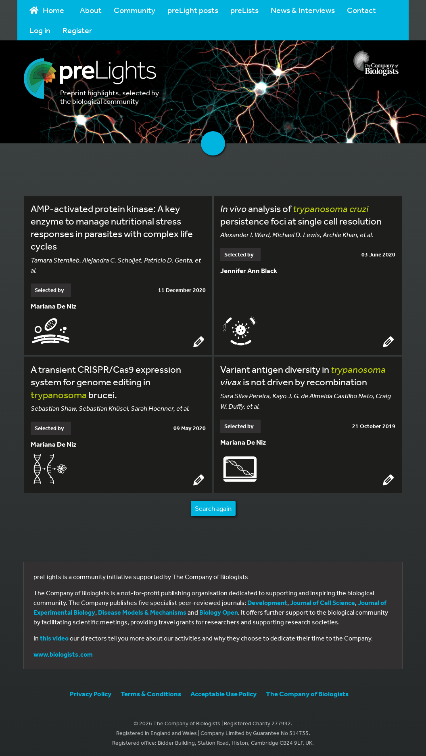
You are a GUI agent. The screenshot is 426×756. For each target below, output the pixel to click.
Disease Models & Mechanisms (142, 611)
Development (267, 601)
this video (54, 637)
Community (134, 10)
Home (46, 10)
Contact (361, 10)
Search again (213, 506)
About (91, 10)
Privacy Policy (90, 692)
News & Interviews (303, 10)
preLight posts (192, 10)
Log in (39, 30)
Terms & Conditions (151, 692)
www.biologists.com (63, 653)
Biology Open (218, 611)
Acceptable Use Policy (223, 692)
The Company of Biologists (307, 692)
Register (77, 30)
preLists (244, 10)
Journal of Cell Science (322, 601)
